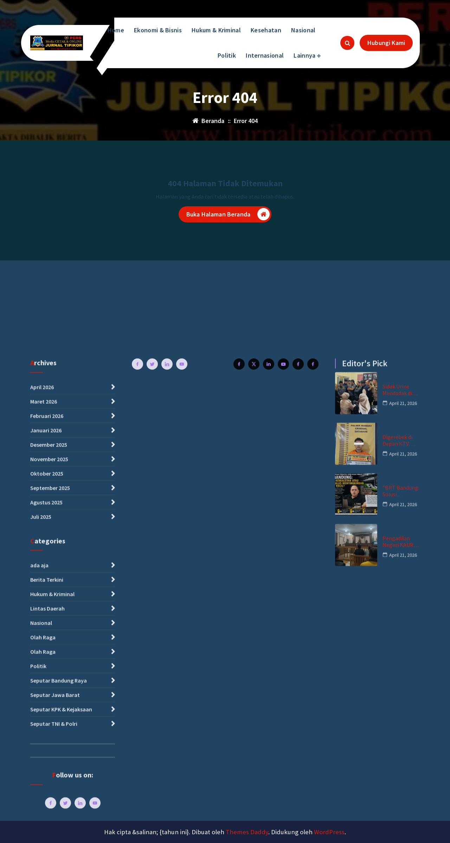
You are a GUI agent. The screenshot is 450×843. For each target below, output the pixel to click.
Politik (227, 55)
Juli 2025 (40, 766)
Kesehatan (266, 30)
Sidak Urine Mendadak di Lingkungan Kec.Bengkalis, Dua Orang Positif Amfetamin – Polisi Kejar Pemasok (400, 639)
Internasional (265, 55)
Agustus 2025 (46, 752)
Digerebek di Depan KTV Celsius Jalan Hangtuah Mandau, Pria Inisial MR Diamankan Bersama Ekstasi (398, 690)
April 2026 (42, 636)
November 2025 (49, 708)
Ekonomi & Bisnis (158, 30)
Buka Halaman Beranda (228, 215)
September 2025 (50, 737)
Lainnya (304, 55)
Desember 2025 (48, 694)
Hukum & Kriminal (216, 30)
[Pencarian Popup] (347, 43)
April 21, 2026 (403, 652)
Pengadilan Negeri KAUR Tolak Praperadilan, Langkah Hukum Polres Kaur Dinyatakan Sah (401, 791)
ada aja (39, 814)
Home (116, 30)
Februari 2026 (46, 665)
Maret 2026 (43, 651)
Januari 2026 (46, 679)
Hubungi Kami (386, 43)
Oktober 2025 (46, 723)
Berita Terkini (46, 828)
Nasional (303, 30)
